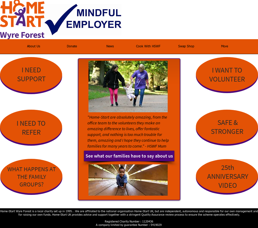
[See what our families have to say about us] (129, 156)
